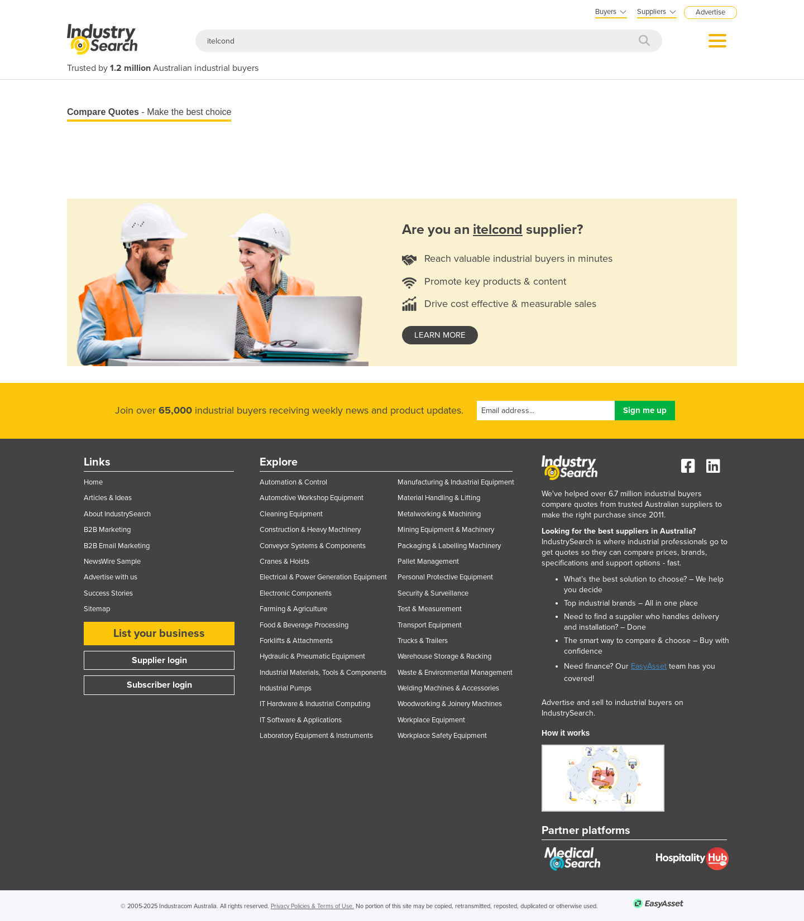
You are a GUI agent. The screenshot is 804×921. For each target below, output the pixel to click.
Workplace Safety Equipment (442, 735)
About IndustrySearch (117, 514)
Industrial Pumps (286, 688)
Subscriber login (159, 684)
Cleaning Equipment (291, 514)
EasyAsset (649, 666)
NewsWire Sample (112, 561)
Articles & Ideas (108, 497)
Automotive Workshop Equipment (311, 497)
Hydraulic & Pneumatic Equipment (312, 656)
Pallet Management (428, 561)
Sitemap (97, 609)
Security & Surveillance (433, 593)
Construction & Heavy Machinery (310, 529)
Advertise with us (110, 577)
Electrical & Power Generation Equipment (323, 577)
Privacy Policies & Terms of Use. (312, 906)
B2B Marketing (107, 529)
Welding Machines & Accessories (448, 688)
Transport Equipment (430, 625)
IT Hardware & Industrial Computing (315, 703)
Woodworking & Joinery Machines (450, 703)
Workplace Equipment (431, 720)
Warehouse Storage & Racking (444, 656)
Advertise (710, 12)
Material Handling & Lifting (439, 497)
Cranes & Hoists (284, 561)
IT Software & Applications (301, 720)
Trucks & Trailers (423, 640)
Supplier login (159, 660)
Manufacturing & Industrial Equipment (456, 482)
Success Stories (108, 593)
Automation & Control (293, 482)
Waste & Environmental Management (455, 672)
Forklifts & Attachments (296, 640)
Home (93, 482)
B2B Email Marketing (117, 545)
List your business (159, 633)
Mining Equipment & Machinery (446, 529)
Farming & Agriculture (293, 609)
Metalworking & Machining (439, 514)
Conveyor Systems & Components (313, 545)
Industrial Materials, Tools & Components (323, 672)
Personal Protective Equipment (445, 577)
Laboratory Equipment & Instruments (316, 735)
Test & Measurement (430, 609)
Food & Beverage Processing (304, 625)
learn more (440, 335)
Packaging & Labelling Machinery (449, 545)
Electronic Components (296, 593)
